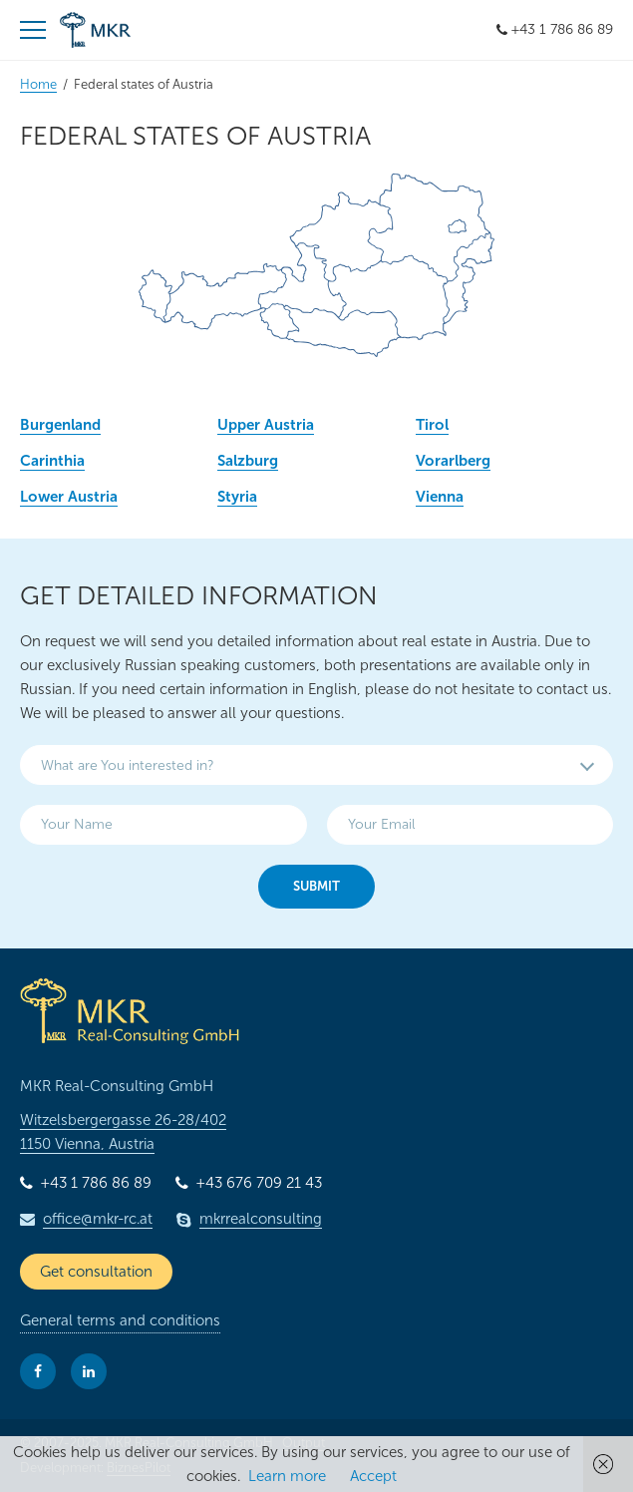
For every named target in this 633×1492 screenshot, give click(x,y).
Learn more (287, 1476)
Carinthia (52, 461)
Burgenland (60, 425)
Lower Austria (69, 497)
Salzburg (247, 461)
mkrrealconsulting (260, 1219)
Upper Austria (265, 425)
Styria (237, 497)
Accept (373, 1476)
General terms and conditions (120, 1320)
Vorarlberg (453, 461)
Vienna (440, 497)
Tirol (432, 425)
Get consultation (96, 1272)
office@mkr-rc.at (98, 1219)
